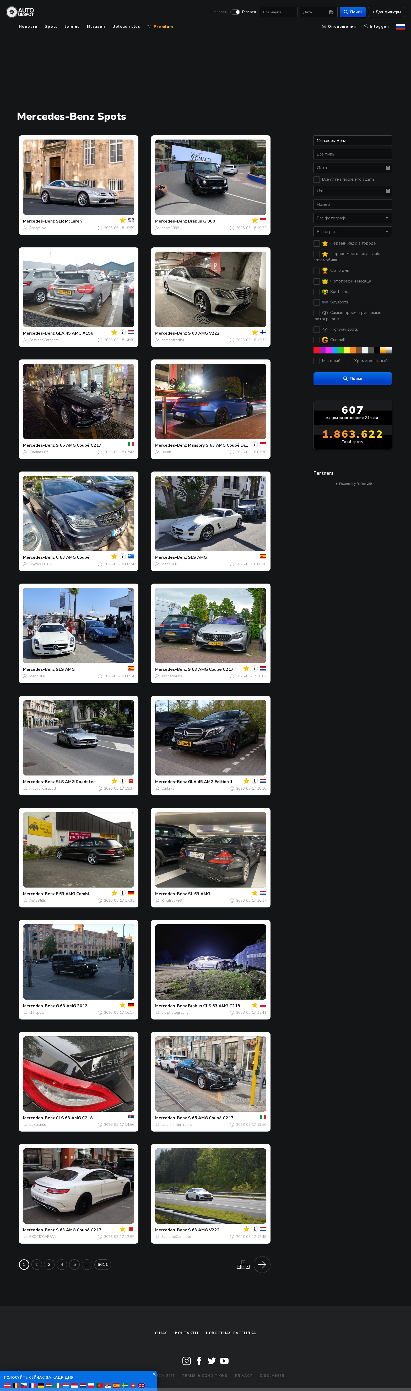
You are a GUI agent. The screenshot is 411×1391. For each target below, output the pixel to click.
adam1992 (170, 227)
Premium (160, 26)
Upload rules (126, 26)
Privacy (243, 1375)
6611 (103, 1264)
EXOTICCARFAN (42, 1236)
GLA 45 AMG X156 (74, 333)
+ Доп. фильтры (386, 11)
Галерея (249, 12)
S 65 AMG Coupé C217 (78, 445)
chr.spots (37, 1012)
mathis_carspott (42, 788)
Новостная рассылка (231, 1333)
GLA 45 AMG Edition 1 (210, 782)
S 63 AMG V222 (204, 333)
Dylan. (166, 452)
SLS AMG (197, 557)
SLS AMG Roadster (75, 782)
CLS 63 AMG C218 (74, 1118)
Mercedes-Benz (39, 221)
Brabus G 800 (201, 221)
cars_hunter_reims (176, 1124)
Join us (72, 26)
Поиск (352, 11)
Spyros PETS (40, 564)
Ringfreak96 (171, 900)
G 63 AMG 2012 (72, 1006)
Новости (221, 12)
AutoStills (37, 900)
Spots (51, 26)
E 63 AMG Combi (72, 894)
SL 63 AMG (199, 894)
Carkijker (168, 788)
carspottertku (172, 339)
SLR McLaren (69, 221)
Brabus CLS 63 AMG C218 (214, 1006)
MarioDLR (169, 564)
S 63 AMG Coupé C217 (211, 669)
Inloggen (376, 26)
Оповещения (339, 26)
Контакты (186, 1333)
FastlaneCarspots (44, 339)
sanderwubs (171, 676)
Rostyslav (37, 227)
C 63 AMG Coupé (73, 557)
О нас (161, 1333)
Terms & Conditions (205, 1375)
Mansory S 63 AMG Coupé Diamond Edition (231, 445)
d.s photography (174, 1012)
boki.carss (37, 1124)
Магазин (96, 26)
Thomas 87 (38, 452)
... (87, 1264)
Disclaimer (272, 1375)
